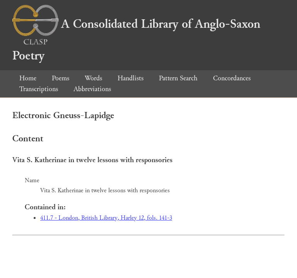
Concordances (232, 78)
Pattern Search (178, 78)
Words (93, 78)
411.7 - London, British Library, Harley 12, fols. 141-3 (106, 218)
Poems (60, 78)
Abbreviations (92, 89)
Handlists (130, 78)
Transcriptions (38, 89)
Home (27, 78)
